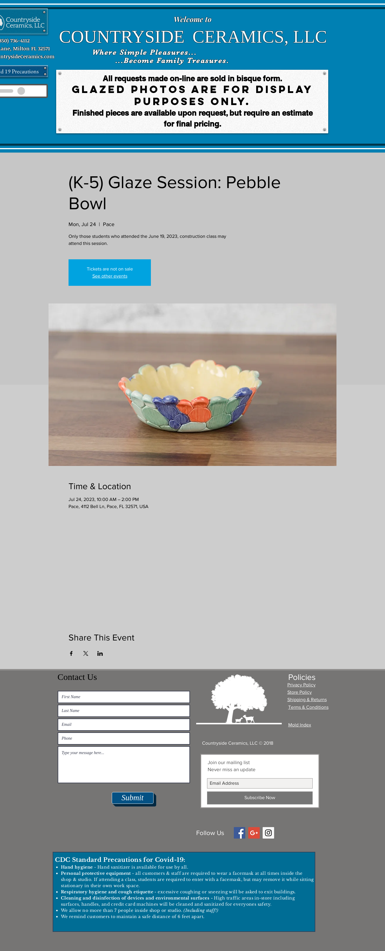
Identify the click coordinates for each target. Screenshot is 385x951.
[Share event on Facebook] (71, 653)
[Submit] (133, 798)
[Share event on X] (86, 653)
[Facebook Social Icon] (239, 833)
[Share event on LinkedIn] (100, 653)
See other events (109, 275)
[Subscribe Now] (260, 797)
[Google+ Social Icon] (254, 833)
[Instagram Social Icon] (268, 833)
